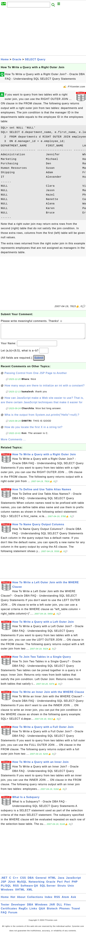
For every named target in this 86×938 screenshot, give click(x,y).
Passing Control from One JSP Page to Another (36, 376)
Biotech (52, 911)
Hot (12, 900)
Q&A (42, 911)
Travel (76, 911)
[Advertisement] (43, 32)
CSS (23, 881)
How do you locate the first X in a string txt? (34, 430)
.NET (4, 881)
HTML (52, 881)
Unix (71, 889)
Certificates (9, 911)
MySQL (22, 885)
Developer (18, 907)
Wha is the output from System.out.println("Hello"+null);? (42, 418)
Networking (37, 885)
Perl (60, 885)
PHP (75, 885)
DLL (59, 907)
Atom (65, 900)
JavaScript (73, 881)
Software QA (29, 889)
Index (48, 900)
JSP (3, 885)
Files (67, 907)
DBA (31, 881)
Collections (35, 900)
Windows (7, 893)
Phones (64, 911)
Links (33, 911)
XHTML (20, 893)
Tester (5, 907)
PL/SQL (6, 889)
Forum (12, 915)
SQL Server (48, 889)
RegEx (23, 911)
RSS (16, 889)
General (41, 881)
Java (61, 881)
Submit (38, 361)
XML (30, 893)
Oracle (16, 59)
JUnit (11, 885)
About (21, 900)
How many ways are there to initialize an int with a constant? (45, 388)
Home (5, 59)
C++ (15, 881)
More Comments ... (13, 442)
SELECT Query (35, 59)
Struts (61, 889)
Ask (73, 900)
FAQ (4, 915)
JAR (52, 907)
